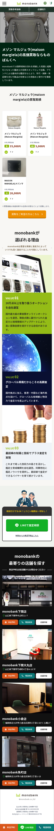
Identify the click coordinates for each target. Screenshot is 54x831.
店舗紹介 (42, 9)
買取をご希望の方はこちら (27, 214)
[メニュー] (4, 3)
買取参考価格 (14, 9)
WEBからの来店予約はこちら (27, 536)
